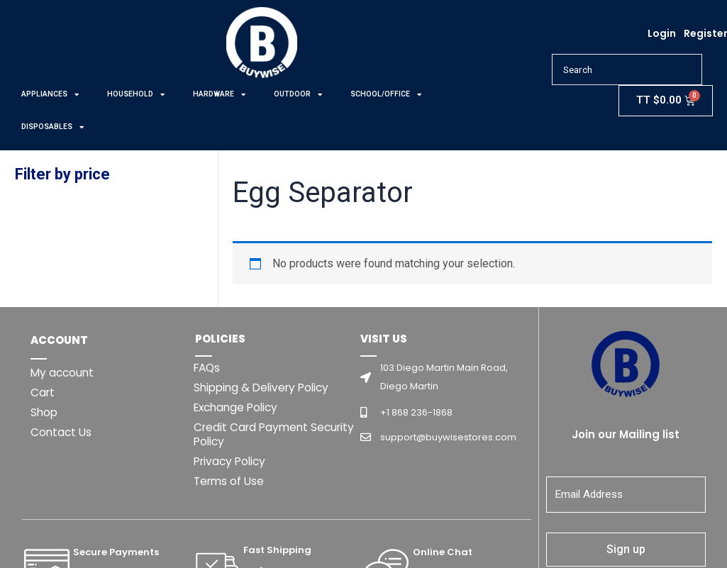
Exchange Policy (239, 407)
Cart (43, 392)
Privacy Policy (232, 461)
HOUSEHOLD (136, 94)
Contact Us (62, 432)
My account (63, 372)
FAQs (208, 368)
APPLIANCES (50, 94)
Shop (44, 412)
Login (662, 33)
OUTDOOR (298, 94)
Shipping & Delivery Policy (265, 387)
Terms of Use (230, 481)
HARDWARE (219, 94)
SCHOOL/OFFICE (385, 94)
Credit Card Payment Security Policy (253, 434)
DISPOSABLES (52, 127)
